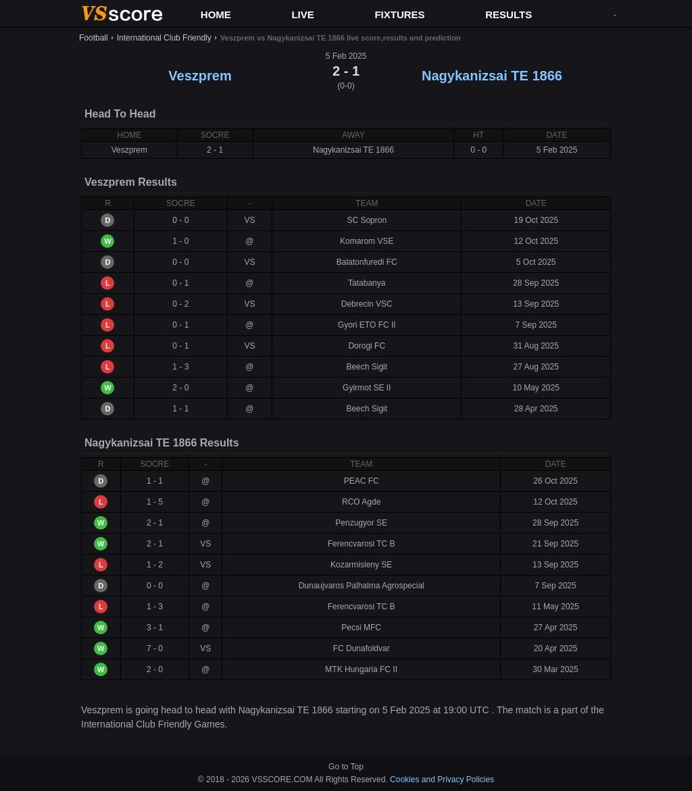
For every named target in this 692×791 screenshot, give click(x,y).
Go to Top (346, 766)
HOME (216, 14)
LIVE (302, 14)
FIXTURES (399, 14)
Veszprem (199, 75)
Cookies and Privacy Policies (442, 779)
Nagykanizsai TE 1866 (492, 75)
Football (93, 38)
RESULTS (508, 14)
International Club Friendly (164, 38)
